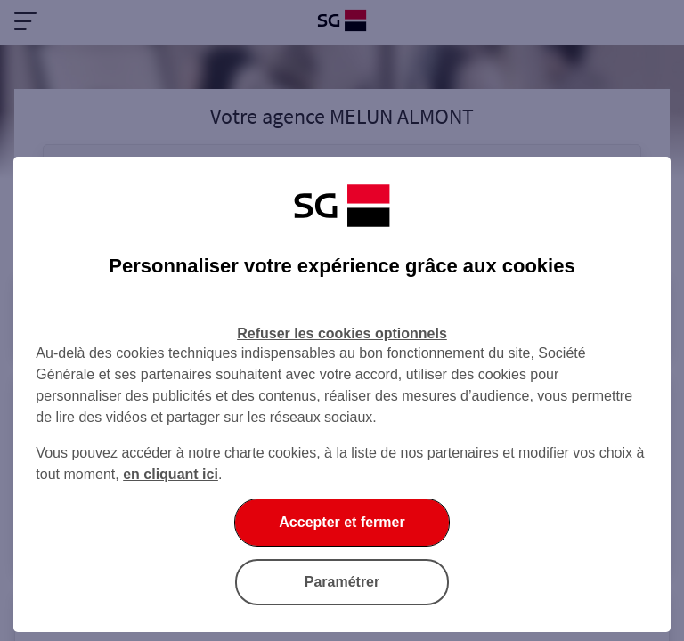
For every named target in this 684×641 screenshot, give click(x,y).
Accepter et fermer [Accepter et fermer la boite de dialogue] (341, 522)
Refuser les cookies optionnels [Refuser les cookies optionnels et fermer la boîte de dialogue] (342, 333)
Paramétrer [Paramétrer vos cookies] (342, 581)
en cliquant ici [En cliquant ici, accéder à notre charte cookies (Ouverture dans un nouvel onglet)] (170, 474)
